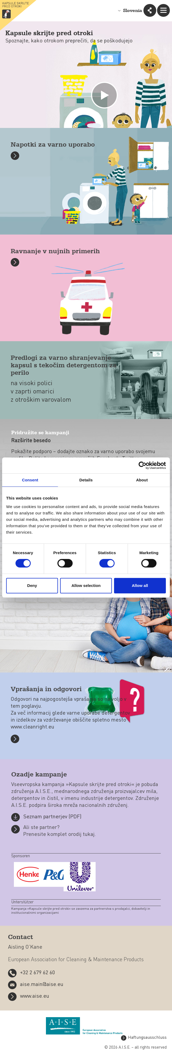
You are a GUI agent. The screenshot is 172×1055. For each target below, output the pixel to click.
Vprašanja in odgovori (46, 689)
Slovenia (132, 10)
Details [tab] (86, 480)
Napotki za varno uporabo (53, 145)
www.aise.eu (34, 996)
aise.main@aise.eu (41, 984)
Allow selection (85, 585)
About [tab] (142, 480)
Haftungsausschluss (147, 1038)
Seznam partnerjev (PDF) (52, 817)
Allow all (140, 585)
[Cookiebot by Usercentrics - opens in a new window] (142, 465)
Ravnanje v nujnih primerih (55, 251)
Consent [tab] (30, 480)
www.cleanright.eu (32, 727)
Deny (32, 585)
